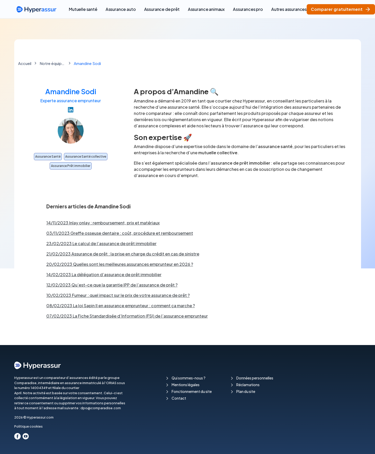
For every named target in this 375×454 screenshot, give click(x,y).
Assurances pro (248, 9)
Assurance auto (121, 9)
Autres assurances (289, 9)
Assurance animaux (206, 9)
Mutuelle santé (83, 9)
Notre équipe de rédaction (52, 63)
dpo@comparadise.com (100, 408)
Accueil (24, 63)
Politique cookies (28, 426)
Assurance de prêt (162, 9)
